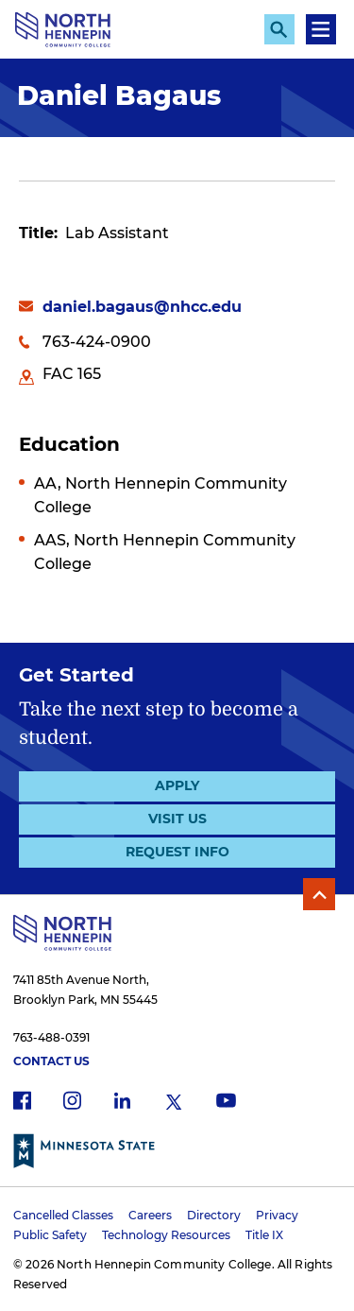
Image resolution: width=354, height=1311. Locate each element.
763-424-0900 (96, 342)
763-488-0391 (51, 1037)
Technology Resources (166, 1235)
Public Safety (50, 1235)
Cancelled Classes (63, 1215)
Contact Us (51, 1061)
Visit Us (177, 818)
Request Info (177, 851)
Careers (150, 1215)
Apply (177, 785)
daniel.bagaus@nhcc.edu (142, 307)
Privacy (277, 1215)
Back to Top (319, 894)
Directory (214, 1215)
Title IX (264, 1235)
